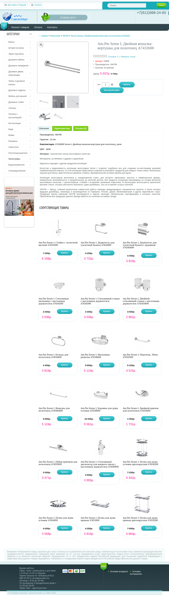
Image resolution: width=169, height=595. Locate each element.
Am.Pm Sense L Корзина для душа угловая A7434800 (99, 409)
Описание (44, 128)
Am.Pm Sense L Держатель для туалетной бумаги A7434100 (97, 243)
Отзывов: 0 (113, 57)
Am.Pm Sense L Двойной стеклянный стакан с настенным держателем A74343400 (141, 301)
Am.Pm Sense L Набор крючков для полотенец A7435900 (57, 463)
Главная (44, 36)
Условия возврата (119, 571)
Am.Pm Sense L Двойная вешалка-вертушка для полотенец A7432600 (100, 36)
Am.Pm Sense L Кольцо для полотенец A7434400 (53, 355)
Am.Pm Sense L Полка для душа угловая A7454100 (55, 519)
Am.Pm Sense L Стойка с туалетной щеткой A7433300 (57, 243)
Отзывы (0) (80, 128)
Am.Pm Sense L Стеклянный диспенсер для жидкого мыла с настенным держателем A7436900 (100, 464)
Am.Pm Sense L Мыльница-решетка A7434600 (96, 355)
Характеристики (62, 128)
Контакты (52, 27)
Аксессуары (55, 36)
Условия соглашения (136, 572)
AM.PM (65, 36)
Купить (64, 253)
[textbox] (126, 5)
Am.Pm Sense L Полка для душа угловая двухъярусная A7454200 (140, 463)
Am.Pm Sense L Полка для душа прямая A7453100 (98, 519)
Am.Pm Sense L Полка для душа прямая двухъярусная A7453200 (140, 519)
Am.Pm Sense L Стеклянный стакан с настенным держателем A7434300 (100, 301)
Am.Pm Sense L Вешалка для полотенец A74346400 (54, 409)
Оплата (37, 5)
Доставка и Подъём (17, 5)
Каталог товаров (20, 27)
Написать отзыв (128, 57)
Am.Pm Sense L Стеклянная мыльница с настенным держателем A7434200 (53, 301)
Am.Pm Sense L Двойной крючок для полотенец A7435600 (141, 409)
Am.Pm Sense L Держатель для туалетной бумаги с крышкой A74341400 (139, 245)
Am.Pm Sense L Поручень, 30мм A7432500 (140, 355)
